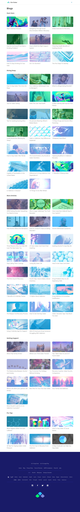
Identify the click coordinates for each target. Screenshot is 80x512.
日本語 (15, 480)
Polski (30, 480)
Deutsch (44, 477)
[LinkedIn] (47, 485)
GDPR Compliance (48, 468)
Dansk (20, 477)
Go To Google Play (44, 463)
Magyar (57, 477)
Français (39, 477)
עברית (53, 477)
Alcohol (33, 472)
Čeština (16, 477)
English (30, 477)
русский (45, 480)
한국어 (19, 480)
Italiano (70, 477)
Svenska (54, 480)
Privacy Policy (30, 468)
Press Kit (56, 468)
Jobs (60, 468)
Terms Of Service (38, 468)
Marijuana (39, 472)
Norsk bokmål (25, 480)
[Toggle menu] (71, 2)
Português (35, 480)
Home (20, 468)
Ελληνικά (49, 477)
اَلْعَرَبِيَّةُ (12, 477)
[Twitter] (42, 485)
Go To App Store (35, 463)
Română (40, 480)
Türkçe (59, 480)
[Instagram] (32, 485)
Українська (64, 480)
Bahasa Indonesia (64, 477)
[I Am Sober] (12, 2)
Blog (24, 468)
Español (49, 480)
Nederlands (25, 477)
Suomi (35, 477)
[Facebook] (37, 485)
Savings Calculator (47, 472)
